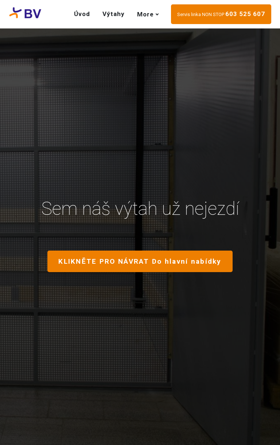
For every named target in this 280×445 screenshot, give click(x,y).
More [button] (148, 14)
